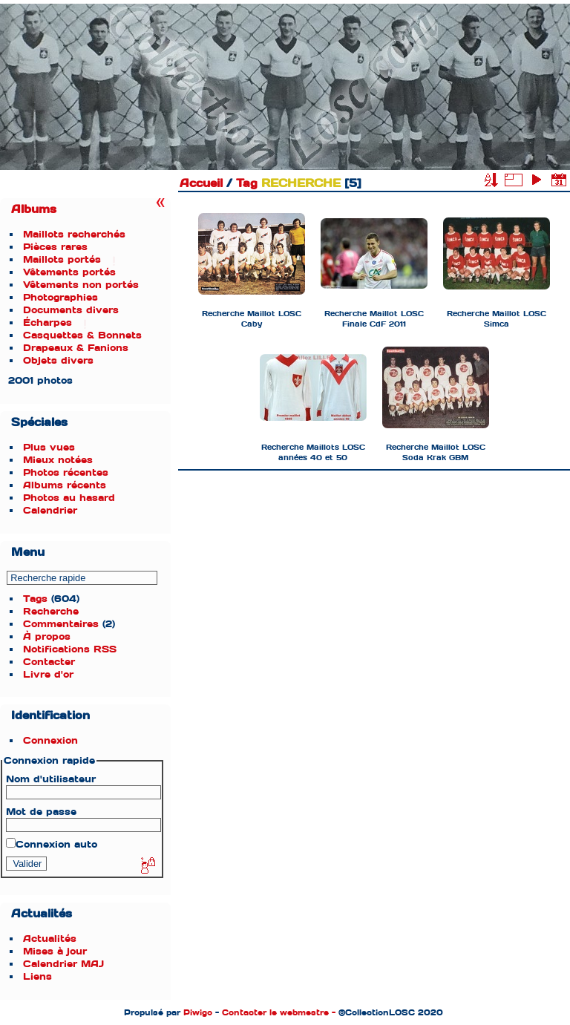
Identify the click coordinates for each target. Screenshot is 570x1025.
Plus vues (49, 447)
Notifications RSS (70, 649)
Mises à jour (55, 951)
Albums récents (64, 485)
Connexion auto (51, 844)
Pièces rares (55, 246)
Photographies (60, 297)
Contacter (49, 661)
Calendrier (50, 510)
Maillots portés (62, 259)
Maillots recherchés (74, 234)
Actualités (49, 938)
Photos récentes (65, 472)
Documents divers (71, 310)
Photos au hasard (69, 497)
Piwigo (197, 1012)
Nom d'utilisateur (51, 779)
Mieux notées (58, 459)
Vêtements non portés (81, 284)
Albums (33, 209)
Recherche (51, 611)
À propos (47, 636)
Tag (247, 183)
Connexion (50, 740)
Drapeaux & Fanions (75, 347)
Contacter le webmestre (275, 1012)
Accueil (201, 183)
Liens (37, 976)
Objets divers (58, 360)
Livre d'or (48, 674)
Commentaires (61, 624)
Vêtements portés (69, 272)
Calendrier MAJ (63, 963)
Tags (35, 598)
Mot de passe (41, 811)
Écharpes (47, 322)
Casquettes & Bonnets (82, 335)
